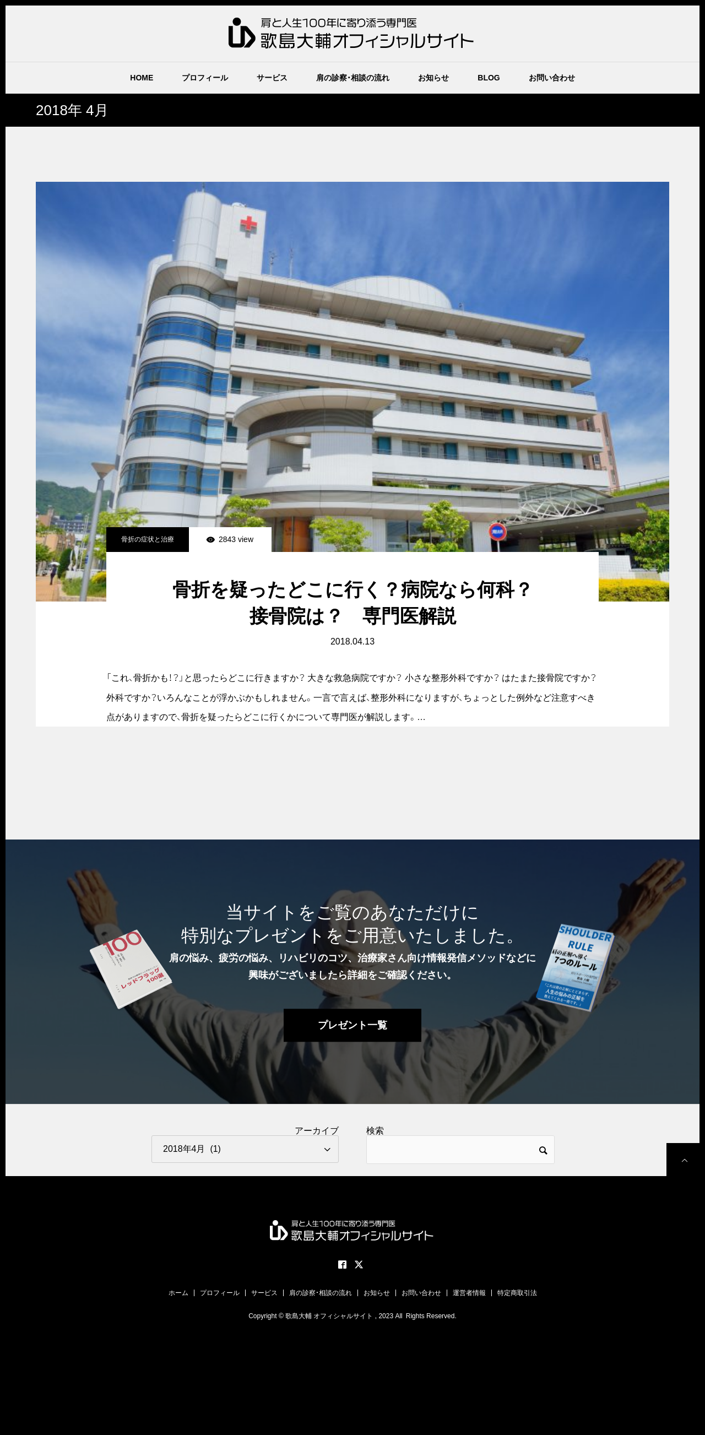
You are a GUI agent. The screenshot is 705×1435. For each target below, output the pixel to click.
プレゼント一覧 (352, 1025)
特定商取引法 (517, 1293)
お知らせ (433, 77)
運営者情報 (469, 1293)
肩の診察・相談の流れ (352, 77)
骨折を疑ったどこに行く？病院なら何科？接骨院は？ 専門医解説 (352, 602)
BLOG (489, 77)
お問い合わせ (552, 77)
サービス (272, 77)
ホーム (178, 1293)
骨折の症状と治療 (147, 539)
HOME (141, 77)
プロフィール (205, 77)
